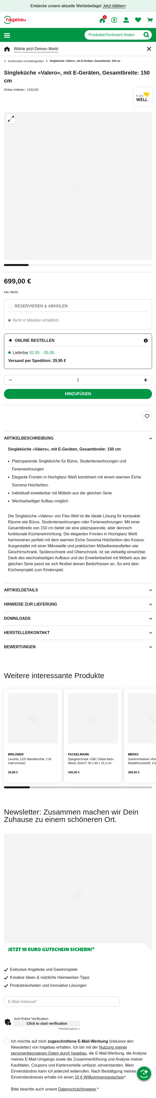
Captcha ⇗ (69, 1028)
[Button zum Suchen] (146, 35)
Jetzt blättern (114, 6)
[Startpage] (15, 20)
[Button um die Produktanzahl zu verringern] (8, 380)
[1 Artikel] (78, 380)
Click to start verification (47, 1023)
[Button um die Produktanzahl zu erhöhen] (148, 380)
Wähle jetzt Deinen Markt (36, 49)
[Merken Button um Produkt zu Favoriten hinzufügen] (147, 416)
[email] (61, 1001)
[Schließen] (149, 49)
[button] (7, 35)
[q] (113, 35)
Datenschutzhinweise (77, 1089)
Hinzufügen (78, 394)
